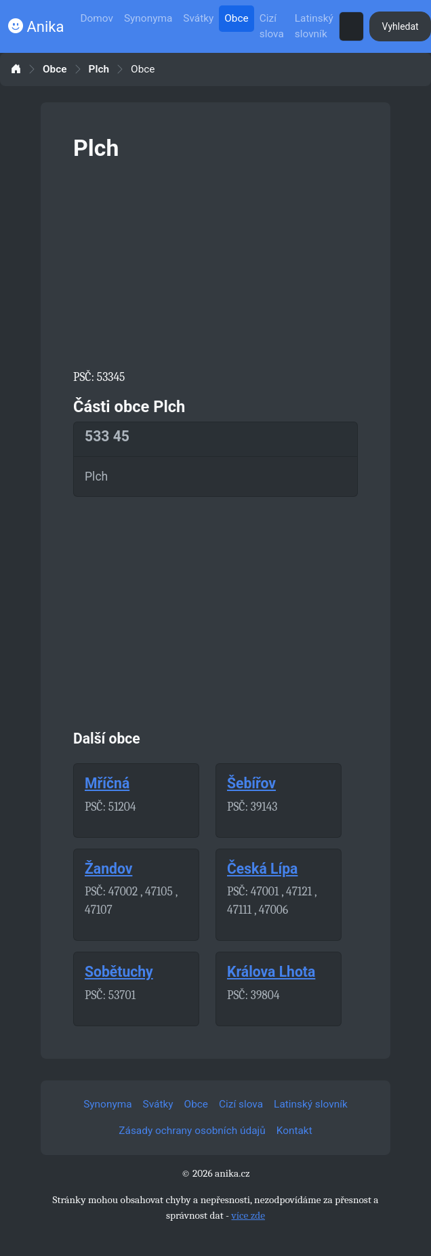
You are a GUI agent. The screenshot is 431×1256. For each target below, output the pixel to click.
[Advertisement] (215, 262)
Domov (96, 18)
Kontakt (294, 1131)
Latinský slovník (314, 26)
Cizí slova (272, 26)
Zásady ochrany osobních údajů (192, 1131)
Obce (236, 18)
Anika (36, 26)
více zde (248, 1215)
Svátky (198, 18)
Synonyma (148, 18)
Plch (99, 69)
